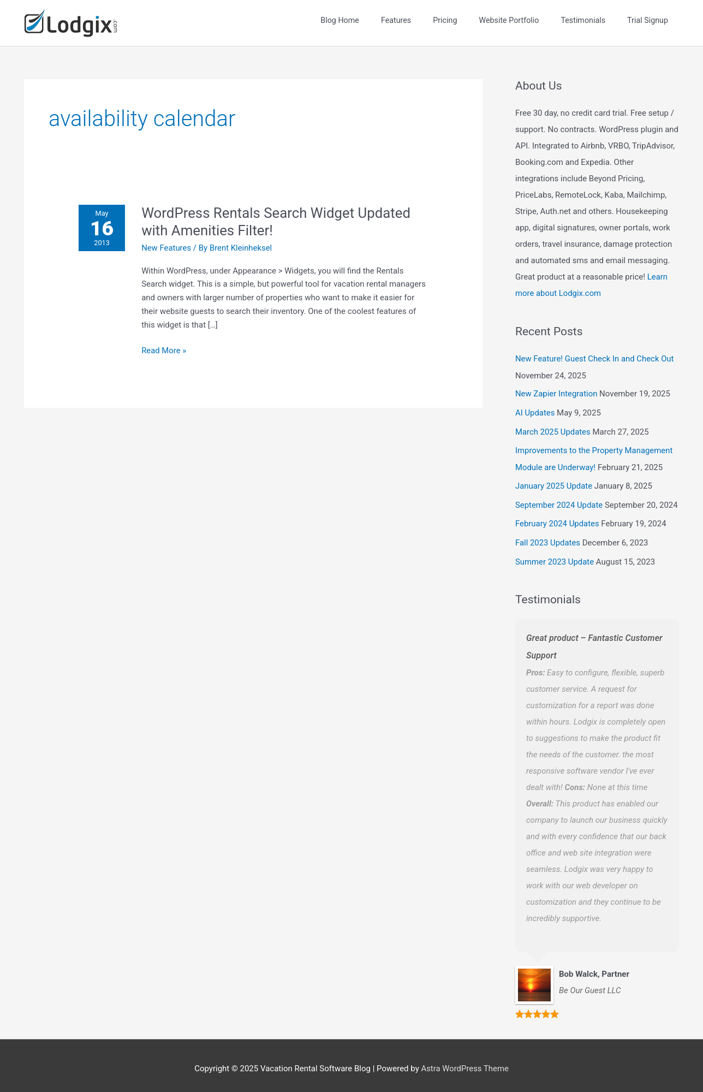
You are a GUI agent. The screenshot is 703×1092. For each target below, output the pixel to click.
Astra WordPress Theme (465, 1062)
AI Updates (535, 410)
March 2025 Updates (553, 429)
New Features (167, 247)
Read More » (164, 348)
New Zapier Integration (556, 391)
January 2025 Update (554, 481)
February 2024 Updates (557, 519)
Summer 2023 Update (554, 555)
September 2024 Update (559, 500)
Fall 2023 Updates (548, 537)
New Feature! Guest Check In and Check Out (595, 357)
